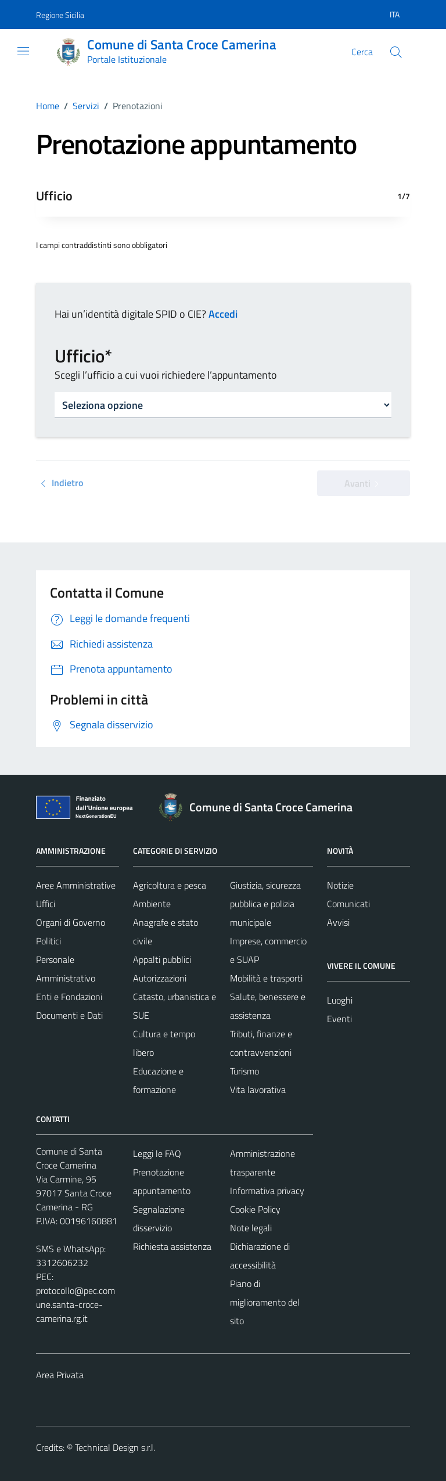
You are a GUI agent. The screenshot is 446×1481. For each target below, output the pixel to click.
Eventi (339, 1019)
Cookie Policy (255, 1209)
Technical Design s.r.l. (115, 1447)
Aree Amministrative (76, 885)
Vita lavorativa (258, 1090)
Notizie (340, 885)
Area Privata (60, 1375)
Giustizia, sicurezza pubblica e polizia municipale (265, 903)
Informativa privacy (267, 1191)
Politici (48, 941)
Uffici (45, 904)
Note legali (251, 1228)
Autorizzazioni (159, 978)
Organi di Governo (70, 922)
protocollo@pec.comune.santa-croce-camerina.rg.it (75, 1304)
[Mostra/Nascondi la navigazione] (23, 51)
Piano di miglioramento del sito (265, 1302)
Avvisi (338, 922)
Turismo (244, 1071)
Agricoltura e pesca (169, 885)
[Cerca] (396, 52)
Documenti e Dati (69, 1015)
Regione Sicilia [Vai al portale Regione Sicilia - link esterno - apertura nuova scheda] (60, 15)
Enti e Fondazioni (69, 997)
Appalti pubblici (162, 959)
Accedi (223, 314)
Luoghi (340, 1000)
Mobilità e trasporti (266, 978)
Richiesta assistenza (172, 1246)
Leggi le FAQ (157, 1153)
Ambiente (152, 904)
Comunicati (348, 904)
